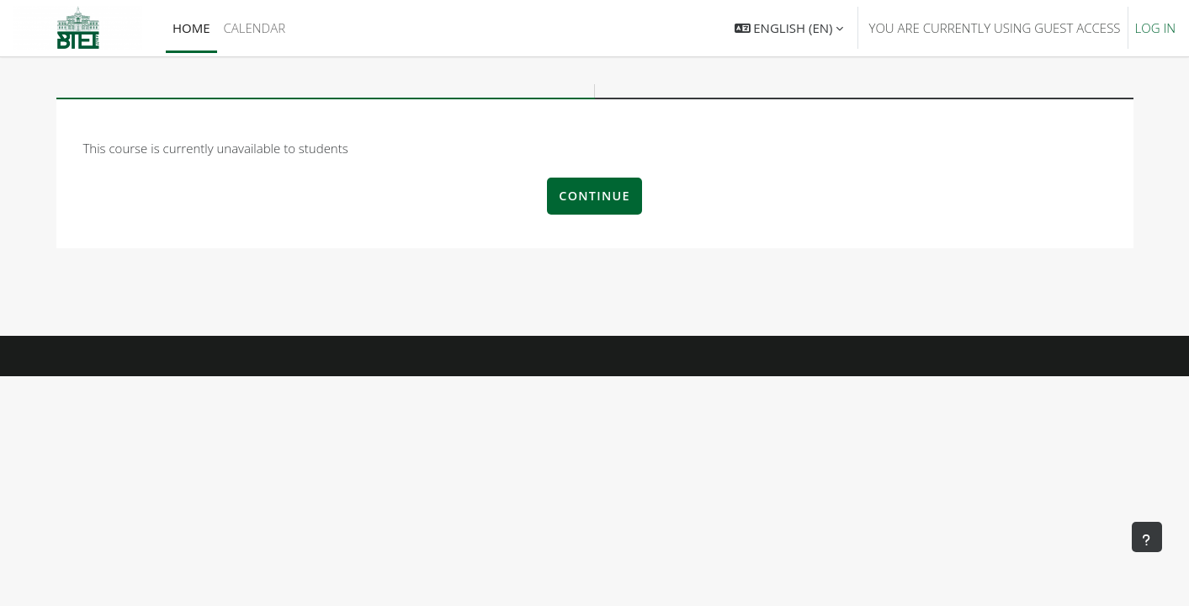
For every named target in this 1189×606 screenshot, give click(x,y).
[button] (789, 28)
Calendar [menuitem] (255, 27)
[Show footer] (1147, 537)
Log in (1155, 27)
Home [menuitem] (191, 27)
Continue (594, 196)
